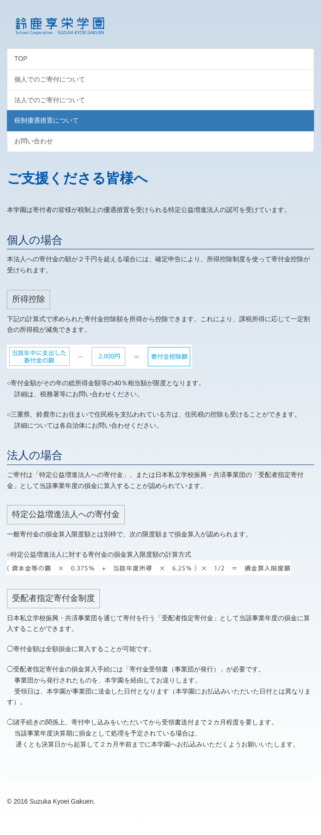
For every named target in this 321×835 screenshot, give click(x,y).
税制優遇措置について (46, 120)
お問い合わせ (33, 141)
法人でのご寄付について (49, 100)
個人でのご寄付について (49, 79)
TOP (21, 58)
